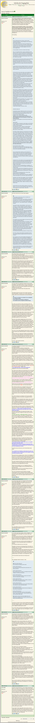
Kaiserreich (7, 13)
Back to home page (32, 4)
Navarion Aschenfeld (5, 18)
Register (20, 5)
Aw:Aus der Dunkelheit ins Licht (19, 191)
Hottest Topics (20, 4)
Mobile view (18, 720)
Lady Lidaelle (4, 687)
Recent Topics (15, 4)
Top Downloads (25, 4)
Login (23, 5)
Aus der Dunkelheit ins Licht (7, 11)
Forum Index (3, 13)
